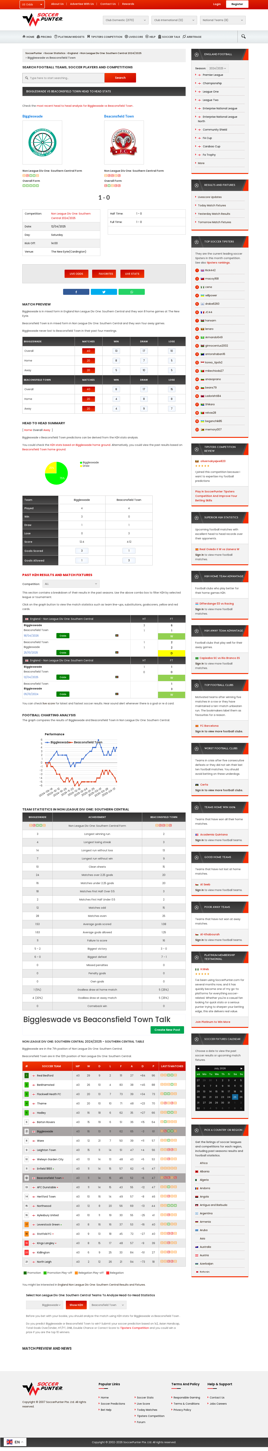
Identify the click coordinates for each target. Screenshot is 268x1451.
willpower (206, 295)
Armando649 (209, 337)
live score (49, 703)
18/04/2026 (31, 636)
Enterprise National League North (217, 119)
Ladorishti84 (208, 396)
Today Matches (147, 1410)
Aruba (201, 1230)
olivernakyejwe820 (210, 461)
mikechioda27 (209, 371)
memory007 (208, 430)
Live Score (143, 1404)
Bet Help (106, 1410)
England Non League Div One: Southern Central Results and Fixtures (101, 1285)
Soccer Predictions (113, 1404)
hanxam (205, 321)
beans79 (206, 388)
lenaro (204, 329)
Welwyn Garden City (47, 1159)
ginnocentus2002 (211, 346)
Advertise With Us (82, 4)
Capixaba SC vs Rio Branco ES (220, 658)
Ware (38, 1141)
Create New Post (167, 1030)
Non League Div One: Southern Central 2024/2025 (111, 53)
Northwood (41, 1206)
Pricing (46, 37)
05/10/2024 (31, 694)
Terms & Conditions (187, 1404)
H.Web (202, 969)
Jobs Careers (218, 1404)
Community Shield (212, 129)
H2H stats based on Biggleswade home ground (80, 445)
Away (46, 430)
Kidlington (41, 1252)
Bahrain (202, 1272)
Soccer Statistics (54, 53)
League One (208, 91)
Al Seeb (202, 884)
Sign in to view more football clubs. (219, 731)
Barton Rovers (43, 1122)
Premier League (210, 75)
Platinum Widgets (71, 37)
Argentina (204, 1213)
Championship (210, 83)
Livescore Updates (210, 197)
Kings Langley (44, 1243)
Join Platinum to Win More (212, 1022)
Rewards (128, 4)
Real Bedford (42, 1075)
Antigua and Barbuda (211, 1205)
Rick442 (205, 270)
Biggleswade (33, 116)
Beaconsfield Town (119, 116)
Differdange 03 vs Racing (217, 603)
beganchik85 (208, 421)
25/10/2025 (31, 652)
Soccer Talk (171, 37)
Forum (141, 1422)
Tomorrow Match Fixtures (214, 222)
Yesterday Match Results (214, 214)
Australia (203, 1247)
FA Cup (205, 138)
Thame (39, 1103)
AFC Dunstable (45, 1187)
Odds (63, 636)
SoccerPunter (33, 53)
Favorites (104, 274)
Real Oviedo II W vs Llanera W (219, 549)
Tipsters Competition (106, 37)
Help (152, 37)
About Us (57, 4)
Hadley (39, 1113)
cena (203, 287)
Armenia (203, 1222)
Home (30, 37)
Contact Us (108, 4)
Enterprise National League (217, 108)
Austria (202, 1255)
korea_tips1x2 (208, 362)
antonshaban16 (210, 354)
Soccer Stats (145, 1397)
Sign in (199, 555)
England (73, 53)
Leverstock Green (47, 1224)
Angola (202, 1196)
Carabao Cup (209, 146)
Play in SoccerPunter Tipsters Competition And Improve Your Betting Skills (216, 496)
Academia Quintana (211, 834)
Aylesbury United (45, 1215)
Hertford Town (44, 1196)
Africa (201, 1163)
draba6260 (207, 304)
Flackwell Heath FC (46, 1094)
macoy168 (207, 279)
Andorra (202, 1188)
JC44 (203, 312)
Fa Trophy (207, 155)
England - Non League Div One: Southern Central (59, 619)
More (201, 163)
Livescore (136, 37)
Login (217, 4)
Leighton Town (44, 1150)
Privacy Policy (182, 1410)
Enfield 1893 (43, 1169)
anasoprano (208, 379)
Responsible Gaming (187, 1397)
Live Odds (76, 274)
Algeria (202, 1180)
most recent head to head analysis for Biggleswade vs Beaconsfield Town (85, 106)
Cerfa (201, 784)
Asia (200, 1238)
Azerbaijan (204, 1264)
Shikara (205, 404)
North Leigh (42, 1262)
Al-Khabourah (207, 934)
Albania (202, 1171)
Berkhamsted (43, 1085)
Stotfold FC (43, 1234)
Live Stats (132, 274)
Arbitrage (194, 37)
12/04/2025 (31, 677)
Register (237, 4)
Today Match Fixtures (212, 205)
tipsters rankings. (218, 262)
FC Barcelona (206, 726)
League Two (208, 100)
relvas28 (205, 413)
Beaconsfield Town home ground (44, 449)
